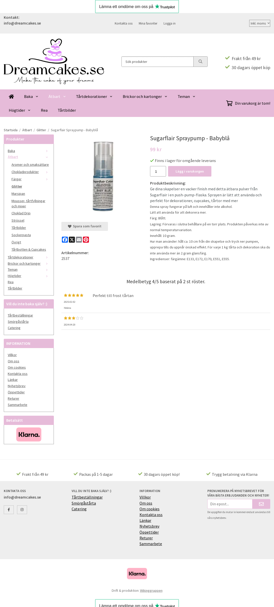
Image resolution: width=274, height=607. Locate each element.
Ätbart (57, 96)
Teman (187, 96)
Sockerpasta (21, 235)
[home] (11, 96)
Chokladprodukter (31, 172)
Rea (44, 110)
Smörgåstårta (18, 321)
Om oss (13, 361)
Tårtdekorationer (94, 96)
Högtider (20, 110)
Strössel (18, 220)
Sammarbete (17, 404)
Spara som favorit (84, 226)
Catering (14, 328)
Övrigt (16, 242)
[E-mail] (78, 240)
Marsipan (18, 193)
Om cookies (17, 367)
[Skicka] (261, 504)
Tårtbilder (67, 110)
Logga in (170, 23)
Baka (31, 96)
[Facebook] (64, 240)
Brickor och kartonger (145, 96)
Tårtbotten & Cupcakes (29, 249)
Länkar (13, 379)
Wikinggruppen (151, 590)
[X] (71, 240)
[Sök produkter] (157, 62)
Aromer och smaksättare (30, 164)
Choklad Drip (21, 213)
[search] (200, 62)
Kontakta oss (123, 23)
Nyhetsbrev (17, 386)
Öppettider (16, 392)
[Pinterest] (85, 240)
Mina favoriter (148, 23)
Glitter (17, 186)
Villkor (12, 355)
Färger (31, 179)
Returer (13, 398)
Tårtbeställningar (20, 315)
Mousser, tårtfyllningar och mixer (28, 203)
